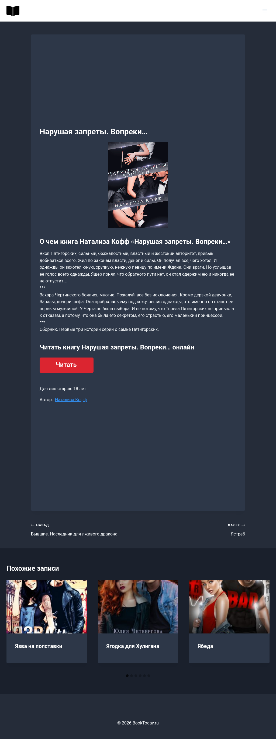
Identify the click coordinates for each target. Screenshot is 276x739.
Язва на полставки (38, 646)
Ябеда (205, 646)
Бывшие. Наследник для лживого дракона (82, 529)
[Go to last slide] (16, 625)
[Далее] (260, 625)
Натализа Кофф (71, 399)
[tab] (127, 675)
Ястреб (193, 529)
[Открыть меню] (265, 10)
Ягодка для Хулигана (132, 646)
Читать (66, 365)
